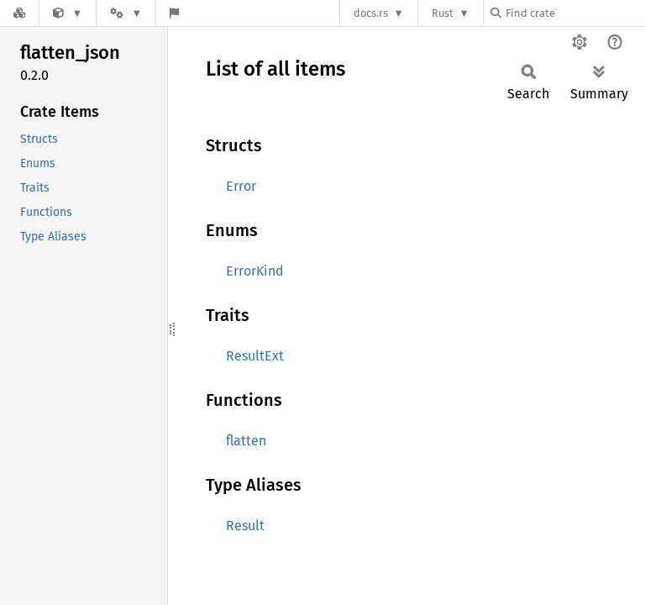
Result (245, 526)
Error (241, 186)
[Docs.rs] (19, 13)
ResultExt (255, 356)
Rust (443, 13)
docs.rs (371, 13)
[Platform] (126, 13)
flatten (246, 441)
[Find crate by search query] (574, 13)
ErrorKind (255, 271)
